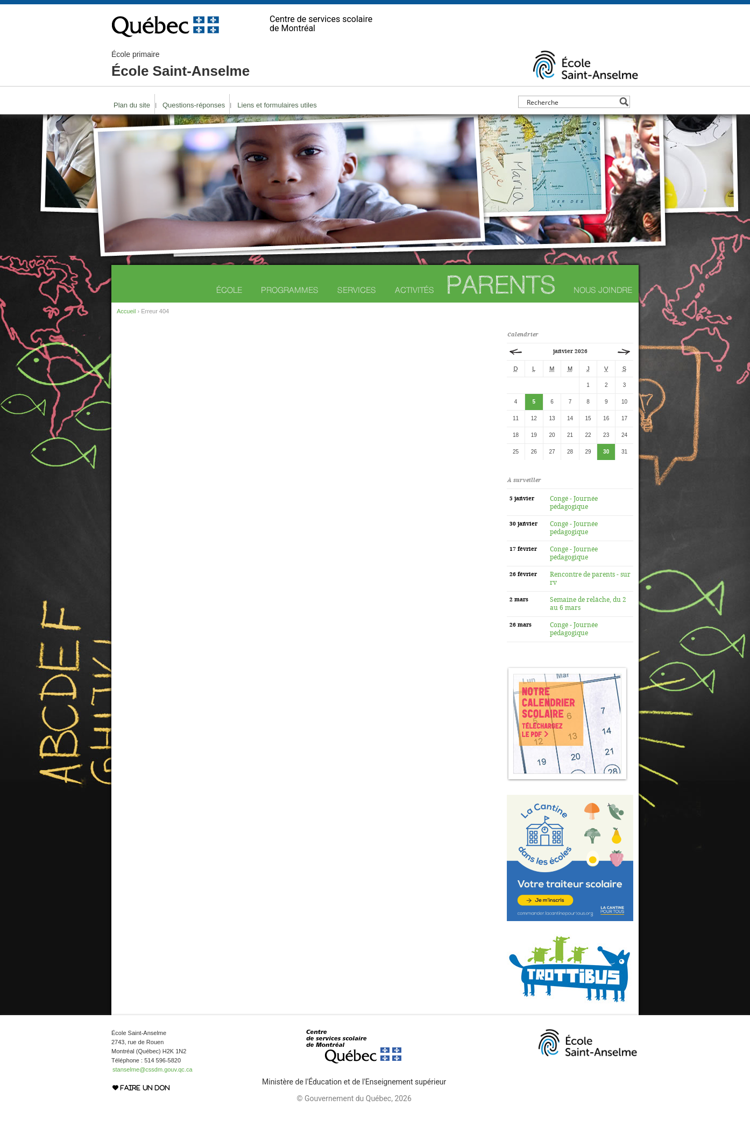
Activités (414, 290)
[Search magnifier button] (623, 101)
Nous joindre (603, 290)
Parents (501, 284)
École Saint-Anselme (180, 64)
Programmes (290, 290)
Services (356, 290)
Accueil (126, 311)
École (229, 290)
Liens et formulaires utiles (276, 105)
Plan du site (132, 105)
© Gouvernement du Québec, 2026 (353, 1098)
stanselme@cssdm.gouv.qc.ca (152, 1069)
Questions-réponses (193, 105)
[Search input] (571, 102)
